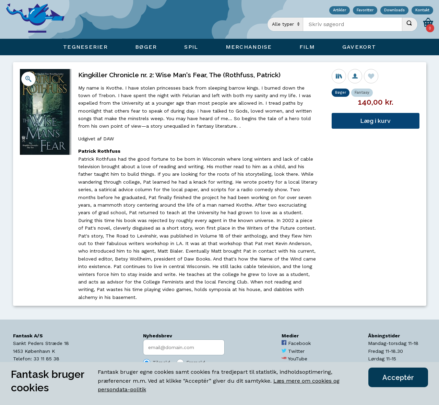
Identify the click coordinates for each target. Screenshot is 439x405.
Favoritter (365, 10)
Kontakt (422, 10)
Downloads (394, 10)
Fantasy (362, 92)
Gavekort (359, 47)
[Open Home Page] (38, 19)
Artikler (339, 10)
